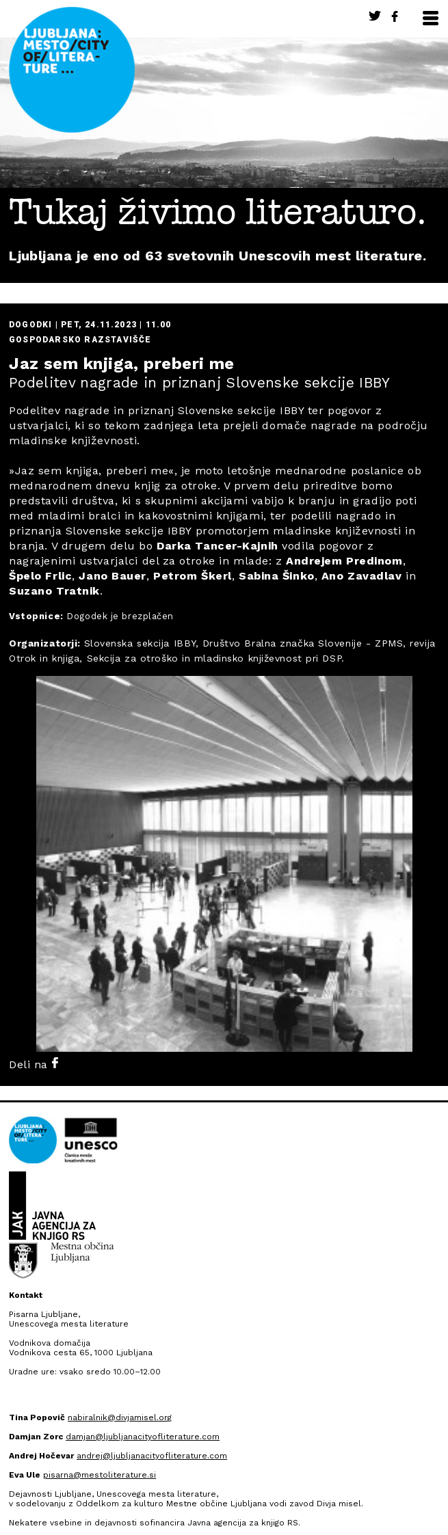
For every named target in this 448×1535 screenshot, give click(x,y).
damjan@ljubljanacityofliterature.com (143, 1436)
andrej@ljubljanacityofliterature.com (152, 1456)
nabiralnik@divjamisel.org (120, 1417)
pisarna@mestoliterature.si (99, 1475)
